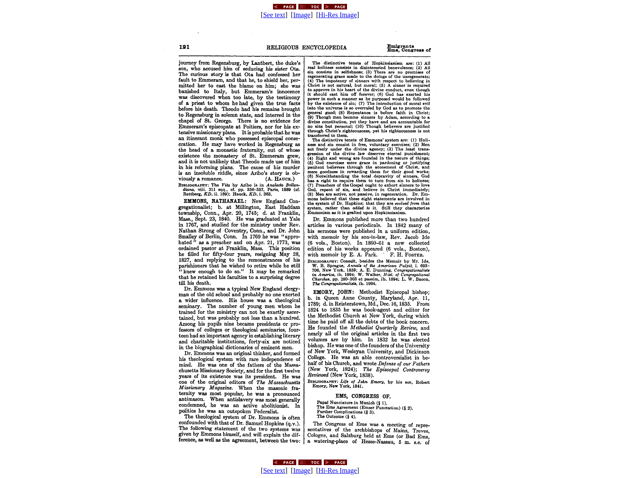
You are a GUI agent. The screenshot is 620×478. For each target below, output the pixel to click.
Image (301, 14)
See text (274, 14)
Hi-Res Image (338, 14)
